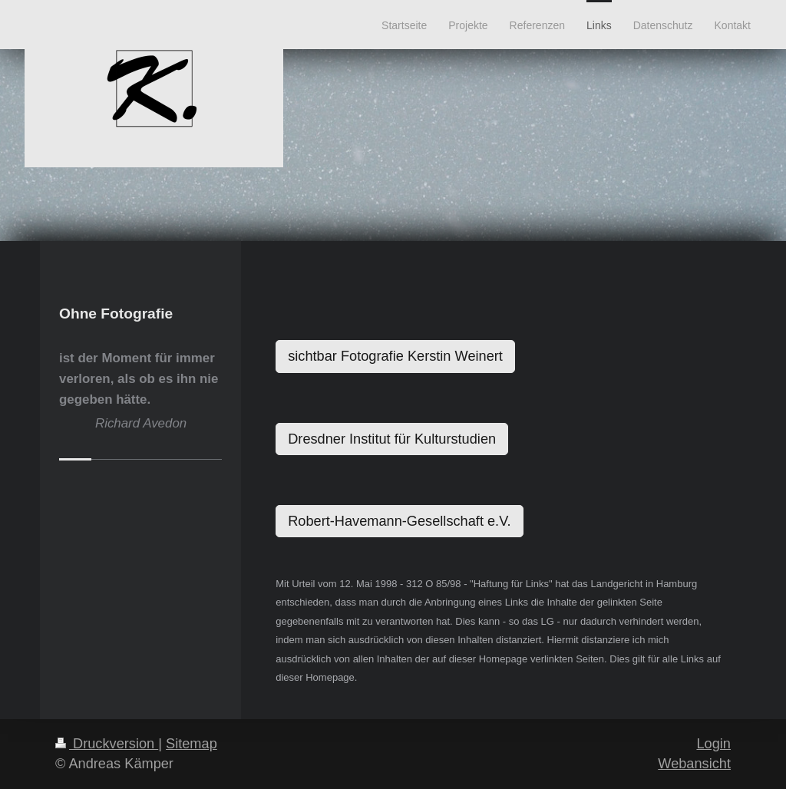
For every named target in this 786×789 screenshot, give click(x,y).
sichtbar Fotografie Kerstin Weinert (395, 356)
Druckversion (106, 743)
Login (713, 743)
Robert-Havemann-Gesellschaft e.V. (399, 521)
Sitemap (191, 743)
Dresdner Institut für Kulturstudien (392, 439)
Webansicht (694, 763)
